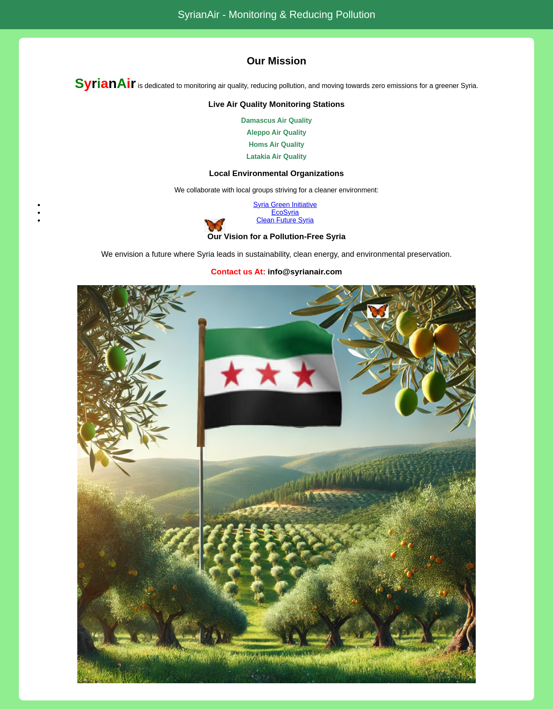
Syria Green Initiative (285, 204)
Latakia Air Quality (276, 156)
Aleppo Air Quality (277, 132)
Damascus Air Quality (276, 120)
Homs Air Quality (276, 144)
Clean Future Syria (284, 220)
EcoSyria (285, 212)
